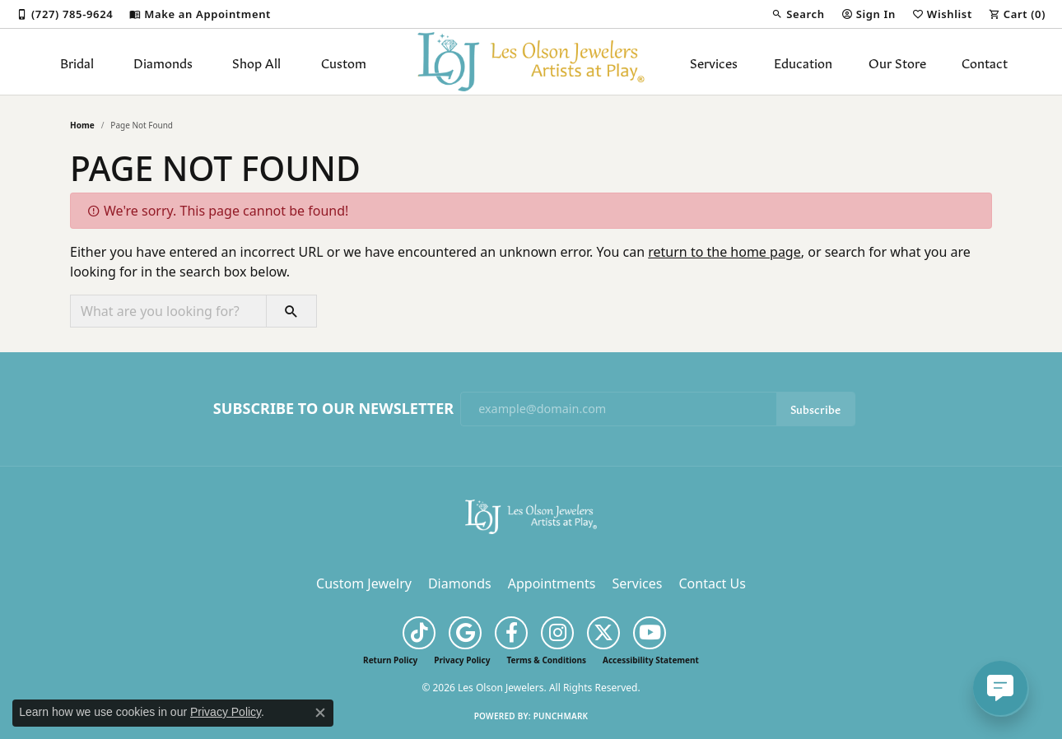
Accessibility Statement (651, 660)
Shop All (256, 62)
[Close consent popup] (320, 713)
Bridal (77, 62)
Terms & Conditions (546, 660)
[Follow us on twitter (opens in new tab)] (603, 632)
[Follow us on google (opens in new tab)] (465, 632)
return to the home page (724, 252)
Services (714, 62)
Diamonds (163, 62)
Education (803, 62)
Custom (343, 62)
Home (82, 125)
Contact (985, 62)
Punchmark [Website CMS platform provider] (561, 716)
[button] (797, 14)
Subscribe (815, 408)
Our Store (897, 62)
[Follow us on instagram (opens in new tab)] (557, 632)
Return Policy (390, 660)
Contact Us (711, 583)
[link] (64, 14)
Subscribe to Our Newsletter (333, 409)
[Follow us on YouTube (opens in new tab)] (649, 632)
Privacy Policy (462, 660)
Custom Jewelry (364, 583)
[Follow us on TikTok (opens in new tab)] (419, 632)
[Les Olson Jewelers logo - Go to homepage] (531, 62)
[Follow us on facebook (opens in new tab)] (511, 632)
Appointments (552, 583)
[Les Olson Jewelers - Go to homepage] (531, 515)
